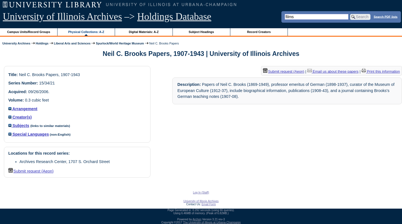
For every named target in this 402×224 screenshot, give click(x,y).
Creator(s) (20, 117)
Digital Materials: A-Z (144, 32)
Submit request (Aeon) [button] (31, 171)
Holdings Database (174, 16)
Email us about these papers (333, 71)
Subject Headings (201, 32)
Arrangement (22, 109)
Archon (197, 219)
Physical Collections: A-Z (86, 32)
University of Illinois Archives (62, 16)
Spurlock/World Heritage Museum (120, 43)
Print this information (381, 71)
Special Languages (28, 134)
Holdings (42, 43)
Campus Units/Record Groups (28, 32)
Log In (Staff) (201, 192)
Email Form (209, 204)
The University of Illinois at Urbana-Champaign (212, 222)
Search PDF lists (386, 16)
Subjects (18, 125)
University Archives (16, 43)
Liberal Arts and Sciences (72, 43)
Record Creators (259, 32)
